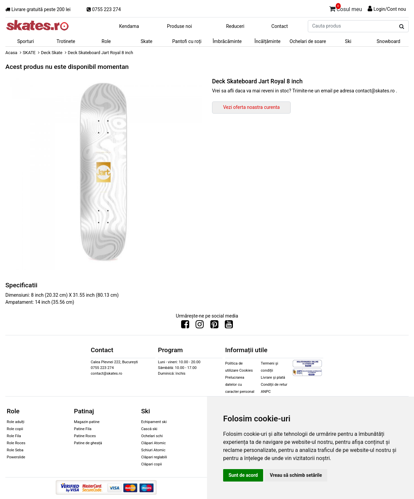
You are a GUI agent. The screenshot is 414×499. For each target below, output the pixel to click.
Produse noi (179, 26)
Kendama (129, 26)
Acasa (11, 52)
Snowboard (389, 41)
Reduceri (235, 26)
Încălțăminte (267, 41)
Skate (146, 41)
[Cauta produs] (402, 26)
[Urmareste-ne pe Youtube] (229, 326)
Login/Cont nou (389, 9)
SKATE (29, 52)
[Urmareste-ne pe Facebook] (185, 326)
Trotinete (65, 41)
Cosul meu (345, 8)
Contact (280, 26)
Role (106, 41)
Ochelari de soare (308, 41)
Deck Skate (52, 52)
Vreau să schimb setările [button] (296, 475)
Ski (348, 41)
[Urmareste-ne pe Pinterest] (214, 326)
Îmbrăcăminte (227, 41)
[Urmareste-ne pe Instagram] (199, 326)
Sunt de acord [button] (243, 475)
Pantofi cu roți (187, 41)
